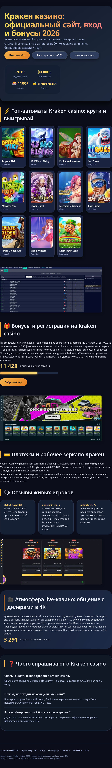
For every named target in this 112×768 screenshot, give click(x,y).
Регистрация (54, 750)
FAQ (87, 750)
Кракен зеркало (84, 55)
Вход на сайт (17, 55)
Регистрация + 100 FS (50, 55)
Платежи (77, 750)
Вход (42, 750)
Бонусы (66, 750)
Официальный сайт (9, 750)
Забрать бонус (13, 382)
